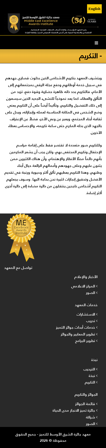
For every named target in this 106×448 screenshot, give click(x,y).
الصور (92, 293)
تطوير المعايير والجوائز (79, 334)
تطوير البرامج (86, 341)
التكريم (91, 382)
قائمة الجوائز (86, 404)
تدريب (92, 321)
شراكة (92, 417)
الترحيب (90, 369)
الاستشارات (87, 314)
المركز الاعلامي (84, 286)
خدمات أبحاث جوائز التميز (77, 327)
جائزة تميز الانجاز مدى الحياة (75, 410)
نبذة (93, 376)
